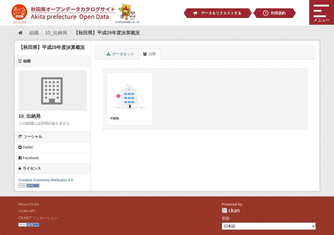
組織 (34, 32)
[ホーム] (20, 32)
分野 (149, 54)
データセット (120, 54)
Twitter (26, 147)
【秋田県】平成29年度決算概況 (107, 32)
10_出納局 (56, 32)
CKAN (231, 210)
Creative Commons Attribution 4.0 (46, 180)
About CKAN (28, 204)
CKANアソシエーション (38, 218)
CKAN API (26, 211)
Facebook (29, 158)
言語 (225, 218)
